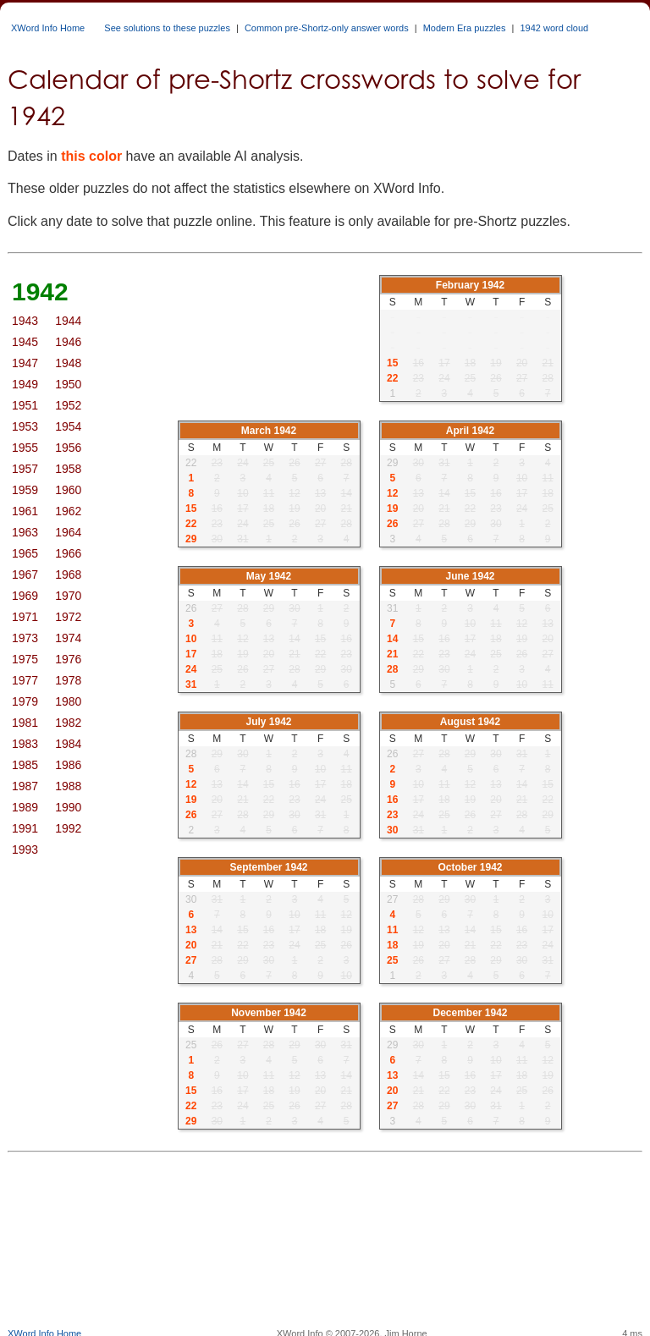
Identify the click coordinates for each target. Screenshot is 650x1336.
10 (190, 639)
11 (392, 930)
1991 (25, 828)
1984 (68, 743)
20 (190, 945)
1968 (68, 574)
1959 (25, 490)
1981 (25, 722)
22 (392, 378)
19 (392, 508)
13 (190, 930)
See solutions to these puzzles (167, 28)
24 (190, 669)
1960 (68, 490)
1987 (25, 786)
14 (392, 639)
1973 (25, 638)
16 (392, 799)
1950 (68, 384)
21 (392, 654)
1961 (25, 511)
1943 (25, 320)
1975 (25, 659)
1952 (68, 405)
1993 (25, 849)
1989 (25, 807)
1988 (68, 786)
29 (190, 539)
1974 (68, 638)
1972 (68, 617)
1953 (25, 426)
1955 (25, 447)
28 (392, 669)
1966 (68, 553)
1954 (68, 426)
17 (190, 654)
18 (392, 945)
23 (392, 815)
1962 (68, 511)
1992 (68, 828)
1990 (68, 807)
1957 (25, 469)
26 (392, 524)
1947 (25, 363)
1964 (68, 532)
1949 (25, 384)
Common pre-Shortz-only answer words (327, 28)
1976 (68, 659)
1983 (25, 743)
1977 (25, 680)
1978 (68, 680)
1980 (68, 701)
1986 (68, 765)
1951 (25, 405)
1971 (25, 617)
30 (392, 830)
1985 (25, 765)
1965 (25, 553)
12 (392, 493)
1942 (40, 291)
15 (392, 363)
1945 (25, 342)
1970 (68, 595)
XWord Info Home (48, 28)
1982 (68, 722)
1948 (68, 363)
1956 (68, 447)
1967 (25, 574)
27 (190, 960)
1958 (68, 469)
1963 (25, 532)
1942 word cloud (554, 28)
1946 (68, 342)
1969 (25, 595)
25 (392, 960)
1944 (68, 320)
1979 (25, 701)
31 (190, 684)
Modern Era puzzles (464, 28)
